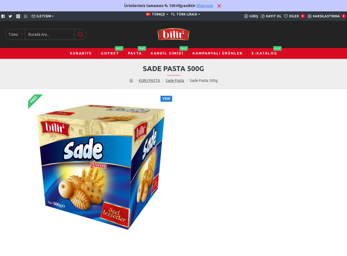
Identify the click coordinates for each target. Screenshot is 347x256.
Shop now (204, 6)
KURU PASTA (149, 80)
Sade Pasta (175, 80)
